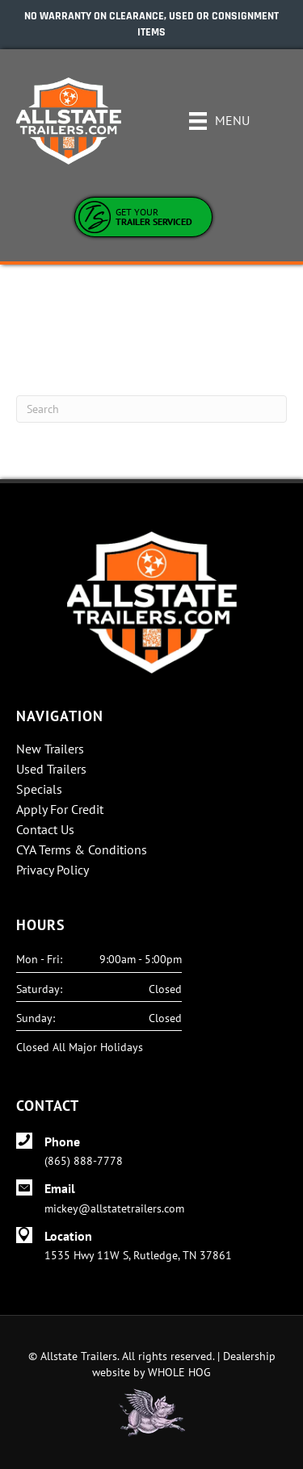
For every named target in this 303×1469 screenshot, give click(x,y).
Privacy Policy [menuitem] (52, 870)
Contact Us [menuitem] (45, 830)
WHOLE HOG (179, 1372)
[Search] (151, 409)
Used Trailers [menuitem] (51, 769)
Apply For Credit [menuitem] (59, 810)
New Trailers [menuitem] (50, 749)
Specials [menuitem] (39, 789)
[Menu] (219, 121)
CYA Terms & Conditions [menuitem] (81, 850)
